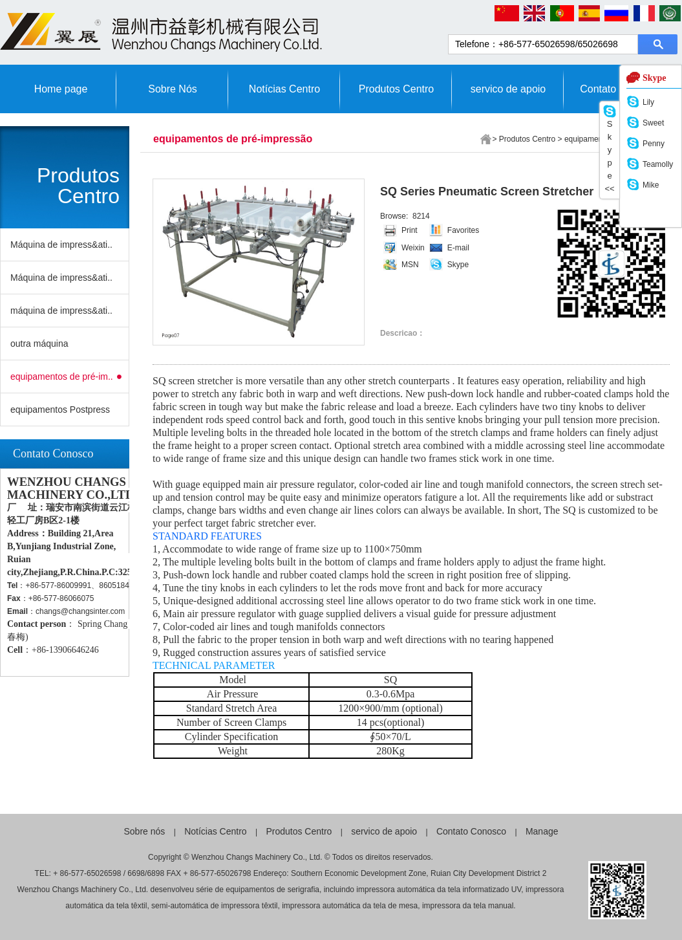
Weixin (413, 247)
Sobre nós (144, 831)
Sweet (653, 122)
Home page (61, 88)
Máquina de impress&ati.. (61, 244)
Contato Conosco (471, 831)
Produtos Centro (396, 88)
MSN (410, 264)
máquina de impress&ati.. (61, 310)
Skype (458, 264)
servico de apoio (508, 88)
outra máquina (39, 343)
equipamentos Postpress (60, 409)
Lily (648, 102)
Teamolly (658, 164)
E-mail (458, 247)
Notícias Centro (284, 88)
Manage (542, 831)
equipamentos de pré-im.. (61, 376)
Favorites (463, 230)
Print (409, 230)
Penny (654, 143)
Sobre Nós (172, 88)
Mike (651, 185)
